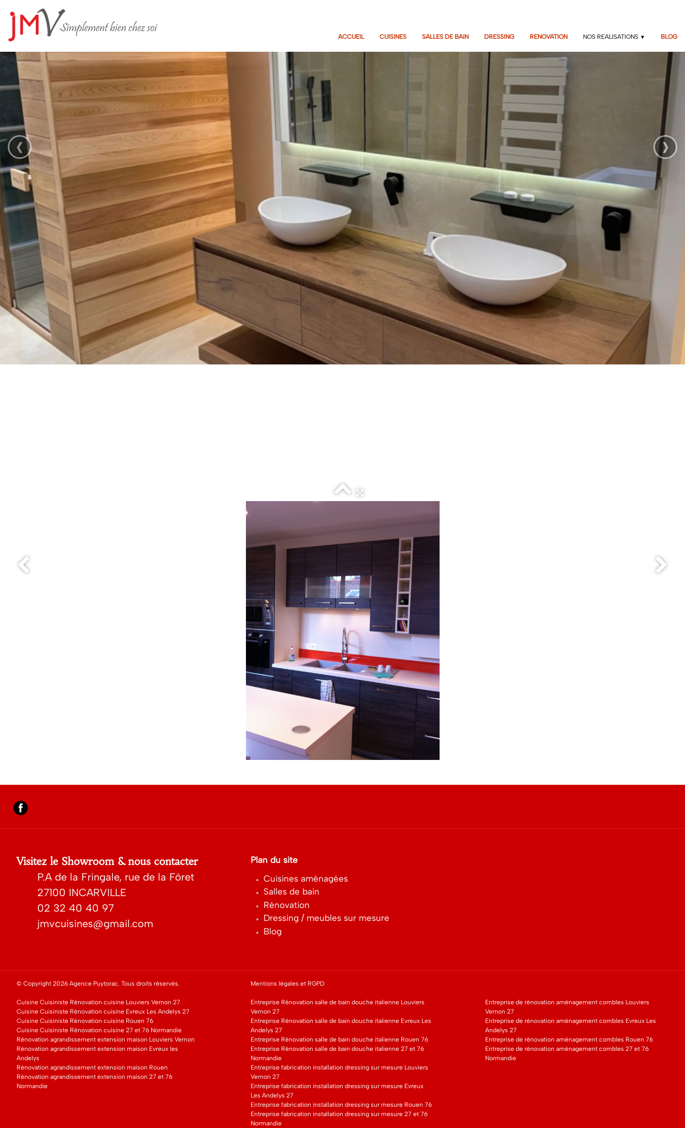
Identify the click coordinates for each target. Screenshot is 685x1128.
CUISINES (393, 36)
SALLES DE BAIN (445, 36)
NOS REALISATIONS (614, 36)
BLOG (669, 36)
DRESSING (499, 36)
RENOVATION (548, 36)
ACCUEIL (351, 36)
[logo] (89, 24)
